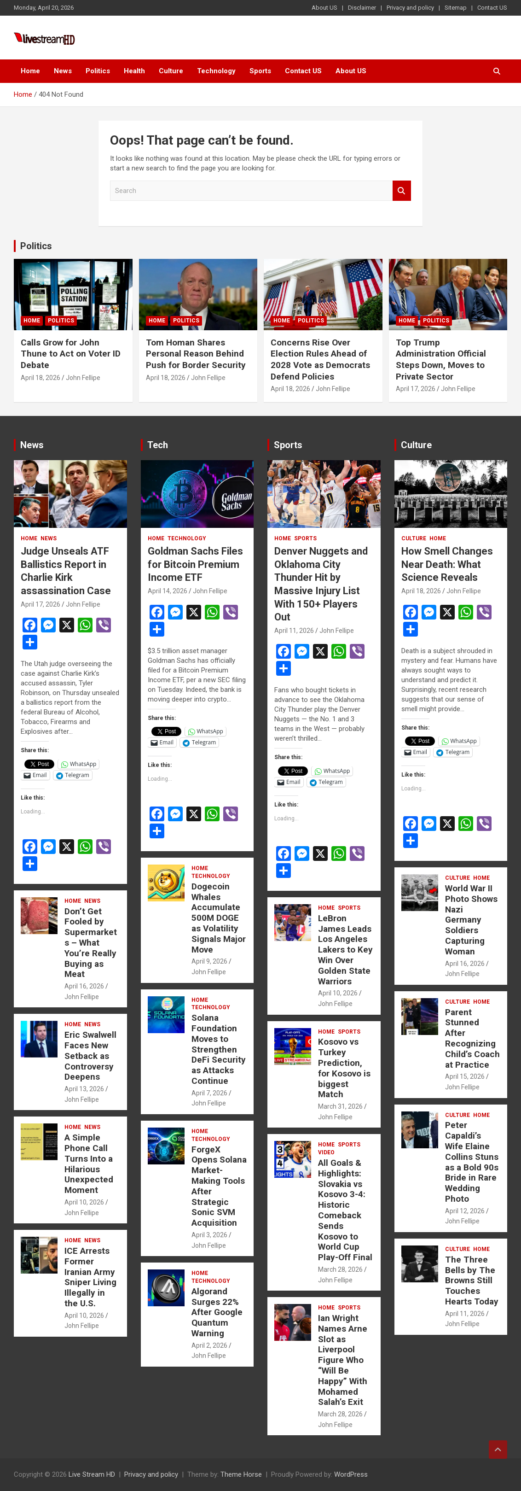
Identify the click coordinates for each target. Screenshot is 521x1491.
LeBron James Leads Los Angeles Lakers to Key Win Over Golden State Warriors (345, 950)
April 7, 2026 (209, 1093)
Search (402, 191)
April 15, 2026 (465, 1076)
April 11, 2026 (294, 630)
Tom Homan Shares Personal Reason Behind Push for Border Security (196, 353)
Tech (157, 444)
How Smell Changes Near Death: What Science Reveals (447, 564)
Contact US (492, 7)
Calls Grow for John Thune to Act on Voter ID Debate (71, 353)
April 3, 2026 (209, 1235)
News (63, 71)
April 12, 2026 (465, 1211)
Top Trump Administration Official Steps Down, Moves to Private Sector (441, 359)
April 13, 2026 (84, 1089)
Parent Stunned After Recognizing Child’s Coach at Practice (472, 1038)
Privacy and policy (410, 7)
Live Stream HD (92, 1474)
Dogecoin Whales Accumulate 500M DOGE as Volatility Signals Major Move (218, 918)
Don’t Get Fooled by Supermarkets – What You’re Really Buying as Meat (90, 943)
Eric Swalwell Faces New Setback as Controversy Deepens (90, 1055)
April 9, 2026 (209, 961)
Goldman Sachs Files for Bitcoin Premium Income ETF (195, 564)
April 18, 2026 (40, 377)
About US (324, 7)
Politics (98, 71)
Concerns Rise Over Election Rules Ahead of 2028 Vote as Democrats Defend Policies (320, 359)
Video (326, 1152)
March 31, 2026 (340, 1106)
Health (134, 71)
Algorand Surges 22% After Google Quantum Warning (217, 1312)
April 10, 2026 (84, 1202)
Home (30, 71)
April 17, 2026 (415, 388)
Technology (216, 71)
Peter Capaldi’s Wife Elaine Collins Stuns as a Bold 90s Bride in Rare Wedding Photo (471, 1162)
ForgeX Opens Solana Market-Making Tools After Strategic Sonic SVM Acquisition (219, 1186)
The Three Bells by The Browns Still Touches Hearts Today (471, 1280)
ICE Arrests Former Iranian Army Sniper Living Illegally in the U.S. (90, 1277)
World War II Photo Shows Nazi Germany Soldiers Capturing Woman (471, 920)
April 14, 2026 (167, 591)
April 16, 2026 (84, 986)
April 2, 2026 (209, 1345)
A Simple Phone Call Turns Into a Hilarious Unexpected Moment (88, 1163)
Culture (171, 71)
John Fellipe (83, 377)
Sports (260, 71)
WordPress (351, 1474)
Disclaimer (362, 7)
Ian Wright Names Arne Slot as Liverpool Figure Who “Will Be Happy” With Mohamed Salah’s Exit (342, 1360)
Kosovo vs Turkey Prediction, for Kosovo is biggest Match (344, 1067)
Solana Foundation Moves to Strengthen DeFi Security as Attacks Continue (218, 1049)
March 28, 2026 (340, 1269)
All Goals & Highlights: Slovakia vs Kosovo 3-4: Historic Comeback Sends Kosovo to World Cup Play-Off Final (345, 1210)
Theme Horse (241, 1474)
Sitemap (456, 7)
